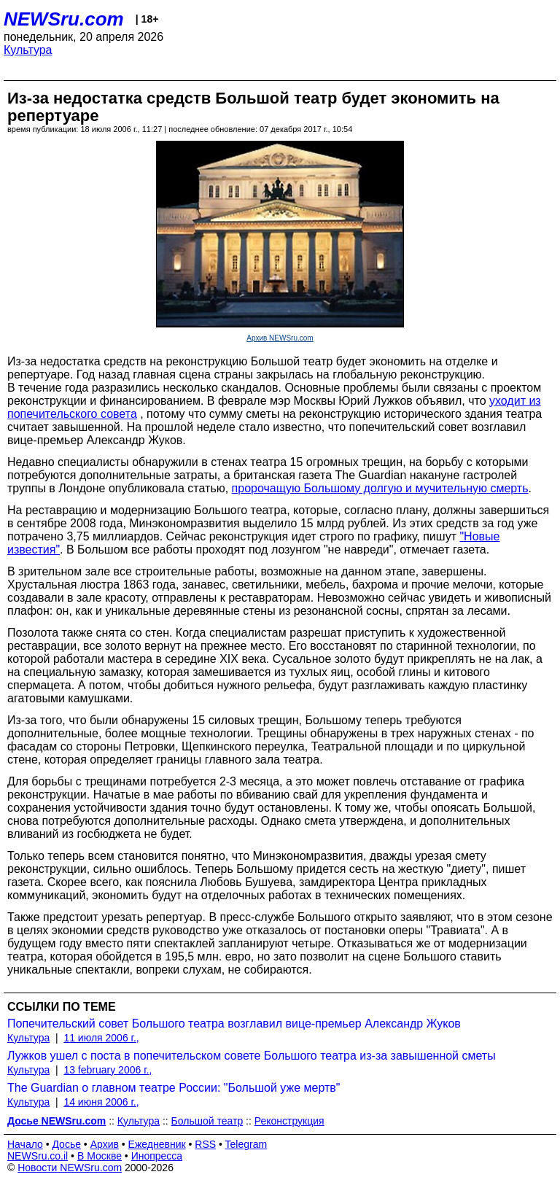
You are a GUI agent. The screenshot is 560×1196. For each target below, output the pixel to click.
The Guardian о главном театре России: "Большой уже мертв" (174, 1088)
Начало (25, 1144)
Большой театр (207, 1121)
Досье (66, 1144)
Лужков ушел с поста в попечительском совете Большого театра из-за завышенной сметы (251, 1055)
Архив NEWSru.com (279, 338)
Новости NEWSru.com (70, 1167)
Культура (28, 50)
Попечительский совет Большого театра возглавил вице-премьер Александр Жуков (234, 1023)
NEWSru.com (64, 19)
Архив (104, 1144)
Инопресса (157, 1156)
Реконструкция (289, 1121)
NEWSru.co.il (37, 1156)
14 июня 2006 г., (101, 1102)
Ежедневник (157, 1144)
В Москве (99, 1156)
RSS (205, 1144)
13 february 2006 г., (107, 1070)
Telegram (246, 1144)
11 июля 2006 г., (101, 1038)
